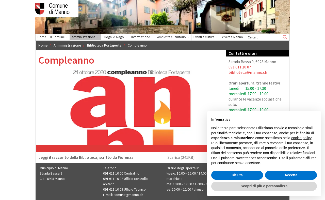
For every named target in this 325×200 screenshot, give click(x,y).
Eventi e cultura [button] (204, 37)
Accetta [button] (291, 175)
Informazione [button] (141, 37)
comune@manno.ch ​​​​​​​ (128, 194)
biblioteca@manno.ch (248, 72)
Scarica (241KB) (195, 157)
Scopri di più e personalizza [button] (264, 186)
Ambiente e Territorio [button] (172, 37)
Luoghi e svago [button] (114, 37)
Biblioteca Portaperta (104, 45)
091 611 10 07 (240, 66)
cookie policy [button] (301, 138)
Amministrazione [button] (84, 37)
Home (42, 37)
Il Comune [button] (57, 37)
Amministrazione (67, 45)
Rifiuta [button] (237, 175)
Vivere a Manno (232, 37)
